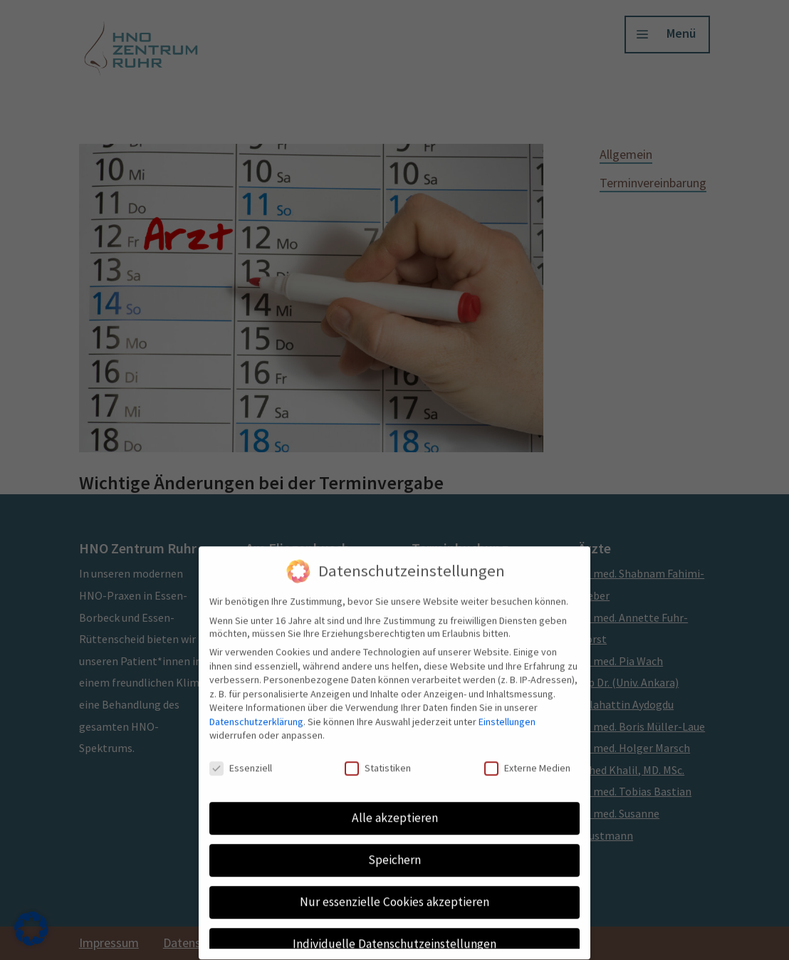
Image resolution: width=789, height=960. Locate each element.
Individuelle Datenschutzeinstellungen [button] (394, 934)
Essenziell (240, 758)
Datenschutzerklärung (256, 712)
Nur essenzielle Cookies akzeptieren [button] (394, 892)
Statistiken (378, 758)
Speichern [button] (394, 850)
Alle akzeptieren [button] (395, 808)
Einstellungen (507, 712)
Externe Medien (527, 758)
